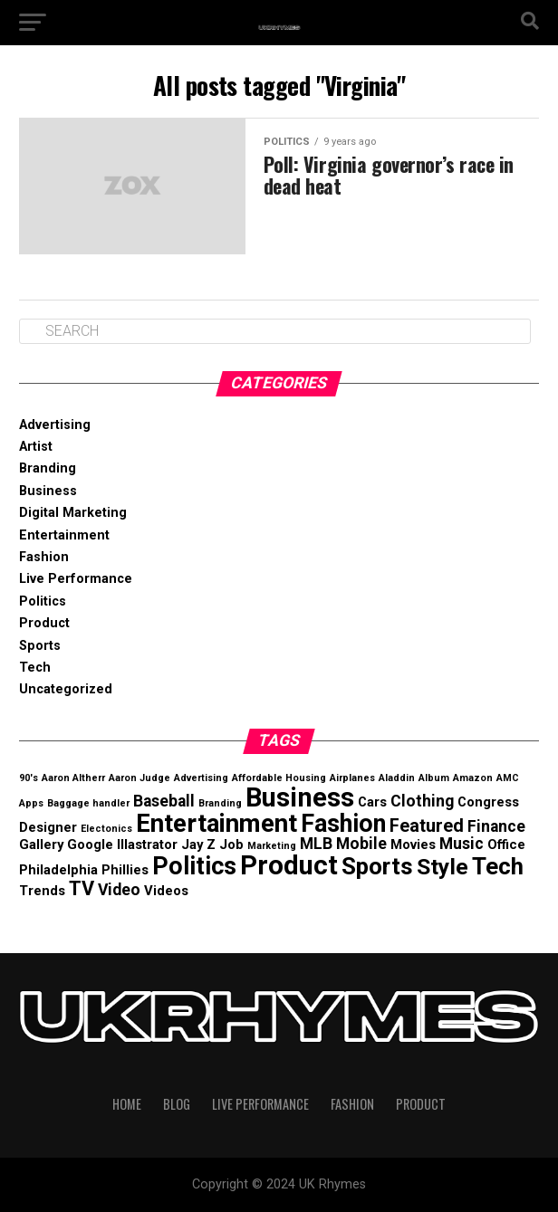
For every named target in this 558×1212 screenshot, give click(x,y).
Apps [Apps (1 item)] (31, 803)
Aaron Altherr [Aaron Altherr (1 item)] (73, 778)
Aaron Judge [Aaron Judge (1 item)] (139, 778)
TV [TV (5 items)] (81, 888)
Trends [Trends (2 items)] (42, 891)
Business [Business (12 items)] (299, 797)
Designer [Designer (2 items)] (48, 827)
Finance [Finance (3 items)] (496, 826)
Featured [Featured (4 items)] (427, 826)
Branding (47, 468)
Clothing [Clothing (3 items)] (422, 801)
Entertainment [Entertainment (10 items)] (216, 823)
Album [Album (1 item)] (433, 778)
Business (48, 491)
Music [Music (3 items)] (461, 844)
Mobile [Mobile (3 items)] (361, 844)
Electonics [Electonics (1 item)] (106, 829)
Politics (42, 601)
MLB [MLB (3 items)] (316, 844)
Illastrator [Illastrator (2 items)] (147, 844)
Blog (176, 1103)
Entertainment (64, 535)
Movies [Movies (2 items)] (413, 844)
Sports (40, 646)
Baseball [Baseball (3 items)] (164, 801)
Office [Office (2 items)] (506, 844)
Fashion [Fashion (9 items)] (343, 823)
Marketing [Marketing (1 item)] (271, 846)
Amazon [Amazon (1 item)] (473, 778)
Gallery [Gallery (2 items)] (41, 844)
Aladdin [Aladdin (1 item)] (397, 778)
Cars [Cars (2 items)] (372, 802)
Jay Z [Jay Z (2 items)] (198, 844)
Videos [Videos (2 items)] (166, 891)
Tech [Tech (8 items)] (498, 866)
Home (126, 1103)
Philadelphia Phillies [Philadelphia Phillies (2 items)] (84, 870)
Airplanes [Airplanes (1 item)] (352, 778)
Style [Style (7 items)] (442, 867)
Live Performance (75, 579)
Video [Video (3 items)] (119, 890)
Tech (35, 667)
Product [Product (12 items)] (289, 865)
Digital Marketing (73, 512)
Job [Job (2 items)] (231, 844)
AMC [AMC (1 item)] (507, 778)
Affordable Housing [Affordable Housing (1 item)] (279, 778)
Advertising (55, 425)
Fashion (44, 557)
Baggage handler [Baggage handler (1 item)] (88, 803)
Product (44, 623)
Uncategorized (65, 689)
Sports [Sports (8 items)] (377, 866)
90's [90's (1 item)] (28, 778)
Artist (36, 446)
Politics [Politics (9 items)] (194, 866)
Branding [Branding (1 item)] (220, 803)
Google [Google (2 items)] (90, 844)
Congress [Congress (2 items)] (488, 802)
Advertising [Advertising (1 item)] (201, 778)
